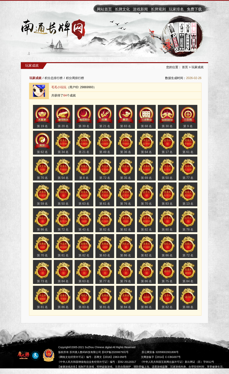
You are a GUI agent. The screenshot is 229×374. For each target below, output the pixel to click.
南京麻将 (80, 371)
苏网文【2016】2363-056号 (110, 356)
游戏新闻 (140, 9)
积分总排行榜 (54, 78)
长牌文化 (122, 9)
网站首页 (104, 9)
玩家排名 (176, 9)
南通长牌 (102, 371)
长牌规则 (158, 9)
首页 (185, 67)
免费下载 (194, 9)
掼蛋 (60, 371)
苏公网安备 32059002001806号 (160, 352)
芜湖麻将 (68, 371)
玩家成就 (198, 67)
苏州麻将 (91, 371)
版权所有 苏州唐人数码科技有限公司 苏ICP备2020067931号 (93, 352)
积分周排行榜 (75, 78)
